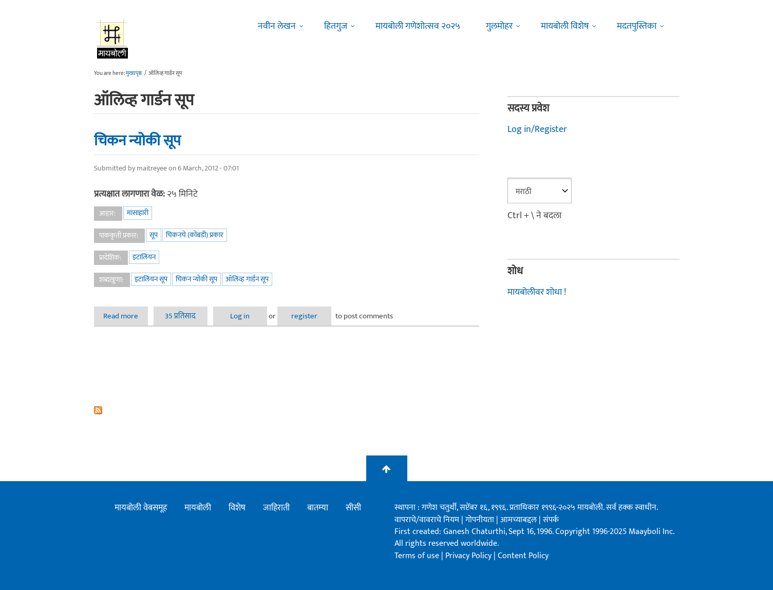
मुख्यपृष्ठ (134, 73)
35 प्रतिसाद (180, 316)
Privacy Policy (469, 556)
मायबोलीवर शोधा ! (536, 292)
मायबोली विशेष (565, 26)
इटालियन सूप (151, 279)
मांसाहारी (137, 213)
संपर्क (551, 520)
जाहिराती (276, 508)
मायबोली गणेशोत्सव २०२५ (417, 26)
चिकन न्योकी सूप (137, 140)
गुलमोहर (499, 26)
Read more (125, 316)
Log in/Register (537, 129)
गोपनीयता (480, 520)
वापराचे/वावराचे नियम (426, 520)
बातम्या (317, 508)
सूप (153, 235)
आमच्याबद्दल (519, 520)
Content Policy (523, 556)
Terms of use (416, 556)
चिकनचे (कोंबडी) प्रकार (194, 235)
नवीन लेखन (277, 26)
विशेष (237, 508)
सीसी (353, 508)
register (304, 316)
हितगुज (335, 26)
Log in (240, 316)
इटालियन (144, 257)
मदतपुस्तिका (636, 26)
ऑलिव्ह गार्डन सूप (247, 279)
